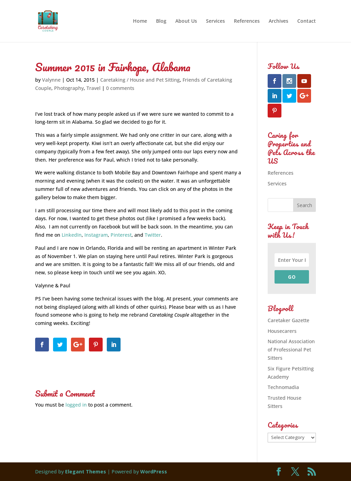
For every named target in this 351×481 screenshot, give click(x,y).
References (247, 21)
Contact (306, 21)
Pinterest (121, 235)
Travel (93, 88)
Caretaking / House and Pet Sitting (140, 79)
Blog (161, 21)
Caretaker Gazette (288, 320)
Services (215, 21)
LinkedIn (72, 235)
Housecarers (282, 331)
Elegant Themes (85, 471)
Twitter (153, 235)
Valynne (51, 79)
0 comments (120, 88)
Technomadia (283, 387)
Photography (69, 88)
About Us (186, 21)
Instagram (96, 235)
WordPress (153, 471)
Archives (278, 21)
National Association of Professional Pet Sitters (291, 349)
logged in (76, 404)
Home (140, 21)
